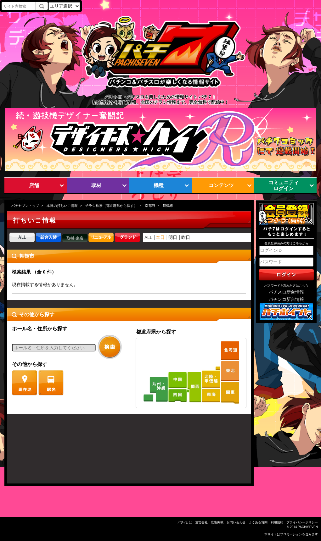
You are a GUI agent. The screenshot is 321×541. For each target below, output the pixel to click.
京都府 (150, 205)
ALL (148, 237)
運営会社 (201, 522)
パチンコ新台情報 (286, 299)
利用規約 (277, 522)
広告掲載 (217, 522)
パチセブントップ (25, 205)
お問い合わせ (236, 522)
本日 (160, 237)
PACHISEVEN (308, 527)
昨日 (185, 237)
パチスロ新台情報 (286, 292)
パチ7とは (184, 522)
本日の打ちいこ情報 (62, 205)
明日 (172, 237)
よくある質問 (258, 522)
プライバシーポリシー (302, 522)
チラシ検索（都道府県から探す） (111, 205)
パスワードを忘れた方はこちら (286, 285)
